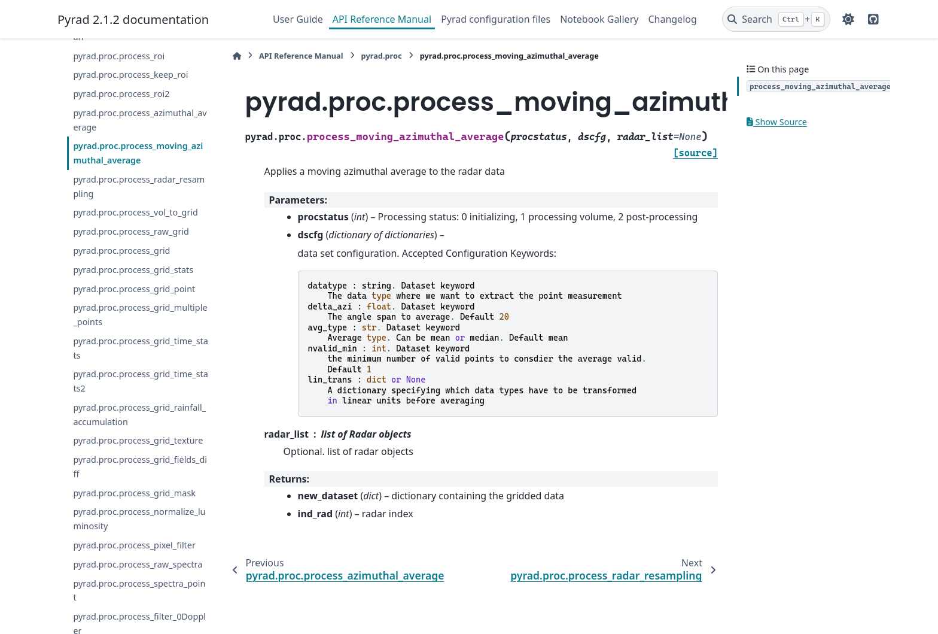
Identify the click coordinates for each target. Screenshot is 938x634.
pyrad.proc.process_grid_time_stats (140, 348)
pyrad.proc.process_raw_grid (131, 231)
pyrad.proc (381, 55)
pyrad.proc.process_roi (119, 56)
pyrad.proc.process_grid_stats (133, 269)
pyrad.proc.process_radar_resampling (139, 186)
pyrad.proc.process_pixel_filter (134, 545)
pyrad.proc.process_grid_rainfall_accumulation (139, 414)
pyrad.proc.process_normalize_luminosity (139, 519)
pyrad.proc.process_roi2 (121, 93)
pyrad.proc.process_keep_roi (130, 74)
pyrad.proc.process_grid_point (134, 289)
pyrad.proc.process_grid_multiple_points (140, 314)
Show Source (777, 122)
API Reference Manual (382, 19)
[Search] (776, 19)
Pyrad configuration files (495, 19)
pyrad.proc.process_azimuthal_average (139, 120)
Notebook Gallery (599, 19)
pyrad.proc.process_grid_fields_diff (140, 467)
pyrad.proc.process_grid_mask (134, 493)
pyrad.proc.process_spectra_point (139, 590)
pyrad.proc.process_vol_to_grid (135, 212)
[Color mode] (848, 19)
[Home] (237, 56)
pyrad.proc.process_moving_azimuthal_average (138, 153)
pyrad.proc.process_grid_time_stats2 (140, 381)
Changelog (672, 19)
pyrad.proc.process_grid (121, 250)
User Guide (298, 19)
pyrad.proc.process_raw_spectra (137, 564)
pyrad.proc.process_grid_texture (138, 440)
